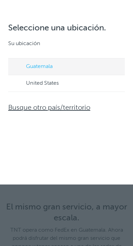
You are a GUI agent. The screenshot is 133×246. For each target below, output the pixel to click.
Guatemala (33, 67)
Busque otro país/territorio (49, 108)
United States (36, 83)
